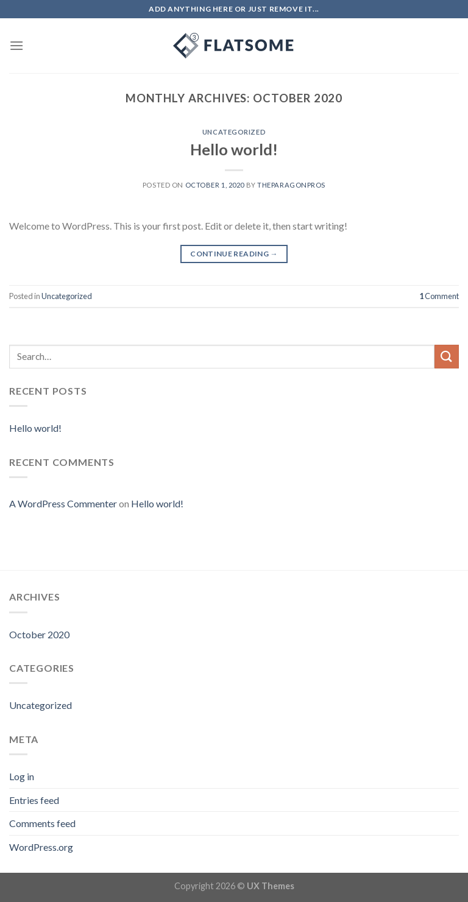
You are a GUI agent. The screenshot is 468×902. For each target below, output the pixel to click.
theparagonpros (291, 185)
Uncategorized (234, 132)
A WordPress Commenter (63, 503)
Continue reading (234, 253)
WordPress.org (41, 847)
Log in (21, 776)
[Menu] (16, 45)
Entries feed (34, 800)
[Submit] (446, 356)
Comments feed (42, 823)
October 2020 (39, 634)
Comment (439, 296)
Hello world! (234, 149)
